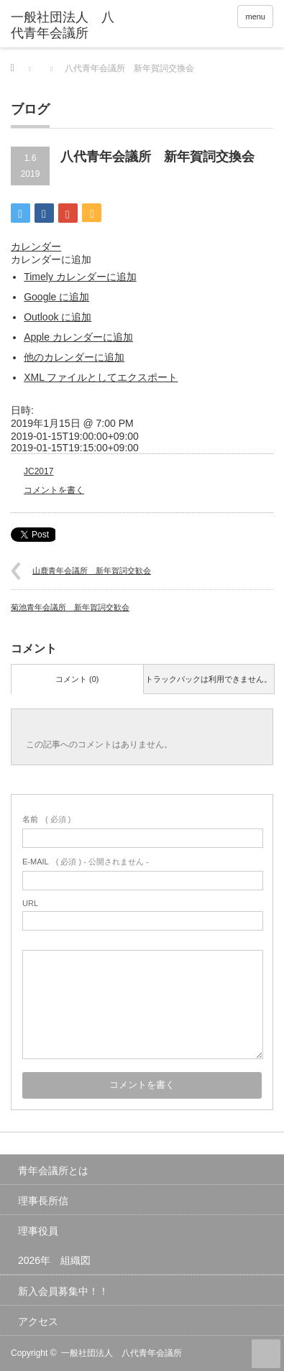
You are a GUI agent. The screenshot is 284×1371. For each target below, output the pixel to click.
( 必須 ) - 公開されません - (85, 861)
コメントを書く (54, 490)
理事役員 (38, 1231)
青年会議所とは (53, 1170)
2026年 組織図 (54, 1260)
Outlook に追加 (57, 317)
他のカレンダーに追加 (74, 357)
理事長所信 (43, 1200)
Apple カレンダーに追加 (78, 337)
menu (255, 16)
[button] (51, 259)
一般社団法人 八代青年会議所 (121, 1353)
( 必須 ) (46, 819)
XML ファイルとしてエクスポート (101, 377)
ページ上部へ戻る (266, 1353)
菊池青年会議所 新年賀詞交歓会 (70, 607)
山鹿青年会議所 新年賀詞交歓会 (91, 570)
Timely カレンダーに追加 (80, 276)
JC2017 (38, 471)
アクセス (38, 1321)
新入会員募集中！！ (63, 1291)
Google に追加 (56, 297)
